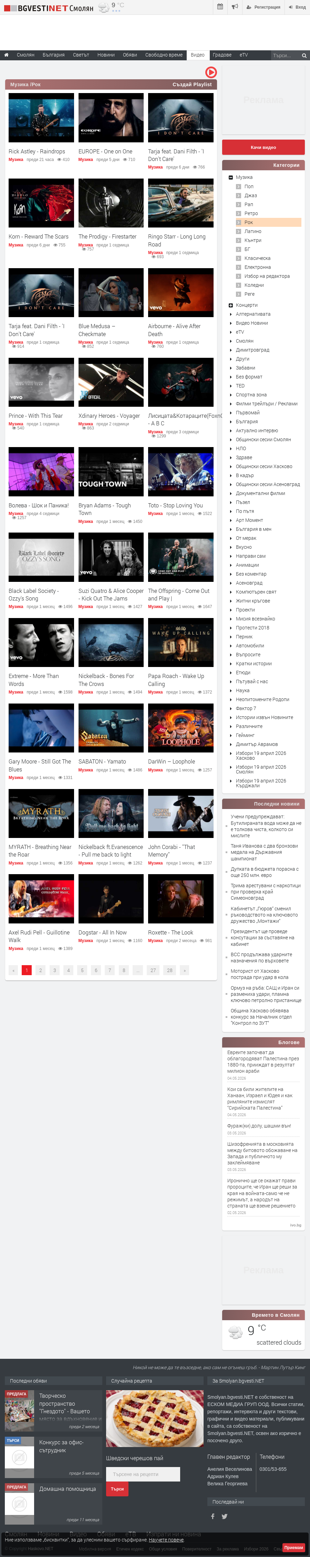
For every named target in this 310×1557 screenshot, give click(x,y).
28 (170, 970)
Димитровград (252, 349)
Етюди (243, 672)
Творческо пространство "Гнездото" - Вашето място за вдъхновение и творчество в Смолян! (70, 1411)
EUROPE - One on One (105, 151)
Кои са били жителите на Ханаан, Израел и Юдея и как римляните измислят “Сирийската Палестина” (259, 1098)
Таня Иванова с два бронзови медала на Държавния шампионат (264, 851)
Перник (244, 636)
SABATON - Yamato (102, 761)
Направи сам (251, 556)
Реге (250, 294)
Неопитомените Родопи (262, 699)
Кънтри (253, 240)
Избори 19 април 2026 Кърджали (261, 783)
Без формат (249, 376)
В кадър (245, 475)
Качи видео (263, 147)
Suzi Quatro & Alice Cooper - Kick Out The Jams (111, 594)
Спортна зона (251, 394)
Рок (249, 222)
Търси (117, 1489)
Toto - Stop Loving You (175, 505)
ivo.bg (295, 1225)
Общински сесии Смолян (263, 439)
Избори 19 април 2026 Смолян (261, 769)
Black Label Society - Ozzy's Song (34, 594)
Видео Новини (252, 323)
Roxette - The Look (170, 932)
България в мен (253, 529)
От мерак (246, 538)
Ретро (251, 213)
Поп (249, 186)
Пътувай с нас (252, 681)
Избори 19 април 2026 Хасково (261, 755)
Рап (249, 204)
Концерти (247, 305)
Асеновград (249, 582)
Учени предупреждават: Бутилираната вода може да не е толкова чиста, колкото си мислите (266, 826)
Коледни (254, 285)
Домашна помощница (67, 1488)
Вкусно (244, 547)
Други (242, 358)
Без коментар (251, 573)
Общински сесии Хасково (264, 466)
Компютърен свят (256, 591)
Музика (16, 159)
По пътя (245, 511)
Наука (243, 690)
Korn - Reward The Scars (39, 236)
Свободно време (164, 54)
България (247, 421)
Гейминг (245, 735)
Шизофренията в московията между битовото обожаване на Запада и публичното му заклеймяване (262, 1153)
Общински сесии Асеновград (268, 484)
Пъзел (243, 502)
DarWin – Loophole (171, 761)
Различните (249, 726)
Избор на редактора (267, 276)
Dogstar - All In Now (103, 932)
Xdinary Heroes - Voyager (109, 415)
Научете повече (166, 1539)
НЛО (241, 448)
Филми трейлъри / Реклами (267, 403)
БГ (247, 249)
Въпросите (248, 654)
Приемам (294, 1547)
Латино (253, 231)
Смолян (245, 340)
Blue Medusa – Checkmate (97, 329)
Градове (222, 54)
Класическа (258, 258)
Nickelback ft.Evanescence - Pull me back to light (111, 850)
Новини (106, 54)
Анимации (247, 565)
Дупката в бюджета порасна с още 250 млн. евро (265, 872)
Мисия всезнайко (255, 618)
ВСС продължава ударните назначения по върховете (261, 957)
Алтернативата (253, 314)
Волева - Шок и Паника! (39, 505)
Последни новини (277, 804)
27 (153, 970)
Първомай (248, 412)
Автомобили (250, 645)
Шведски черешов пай (134, 1458)
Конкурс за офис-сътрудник (61, 1445)
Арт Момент (249, 520)
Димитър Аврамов (257, 744)
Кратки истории (254, 663)
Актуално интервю (257, 430)
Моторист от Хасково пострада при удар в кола (260, 974)
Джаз (251, 195)
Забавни (245, 367)
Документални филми (260, 493)
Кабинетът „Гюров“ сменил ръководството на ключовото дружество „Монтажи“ (264, 914)
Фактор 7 (246, 708)
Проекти (245, 609)
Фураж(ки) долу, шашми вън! (259, 1126)
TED (240, 385)
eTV (240, 331)
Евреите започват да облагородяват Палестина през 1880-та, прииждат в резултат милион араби (263, 1061)
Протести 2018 (252, 627)
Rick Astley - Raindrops (37, 151)
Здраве (244, 457)
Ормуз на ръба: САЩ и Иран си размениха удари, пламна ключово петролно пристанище (266, 993)
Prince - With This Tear (36, 415)
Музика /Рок (25, 84)
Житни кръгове (253, 600)
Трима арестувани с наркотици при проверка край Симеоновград (266, 891)
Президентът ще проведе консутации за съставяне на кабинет (262, 937)
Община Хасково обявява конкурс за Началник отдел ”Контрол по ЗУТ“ (261, 1016)
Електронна (258, 267)
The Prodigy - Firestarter (107, 236)
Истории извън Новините (264, 717)
